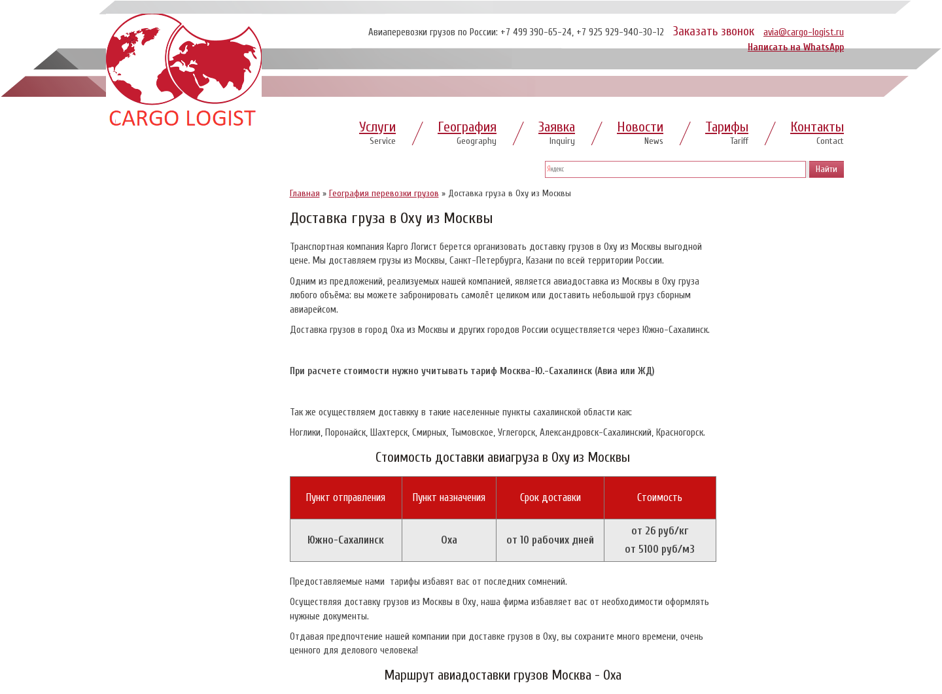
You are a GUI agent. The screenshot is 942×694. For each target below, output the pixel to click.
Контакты (817, 126)
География (467, 126)
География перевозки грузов (384, 193)
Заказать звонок (713, 31)
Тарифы (726, 126)
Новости (640, 126)
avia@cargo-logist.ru (803, 32)
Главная (305, 193)
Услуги (377, 126)
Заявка (556, 126)
